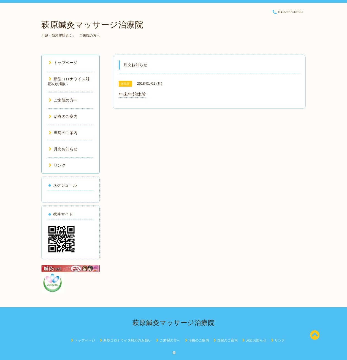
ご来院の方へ (63, 100)
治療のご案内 (63, 116)
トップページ (63, 62)
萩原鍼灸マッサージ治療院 (92, 24)
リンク (57, 165)
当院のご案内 (63, 132)
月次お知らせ (63, 149)
